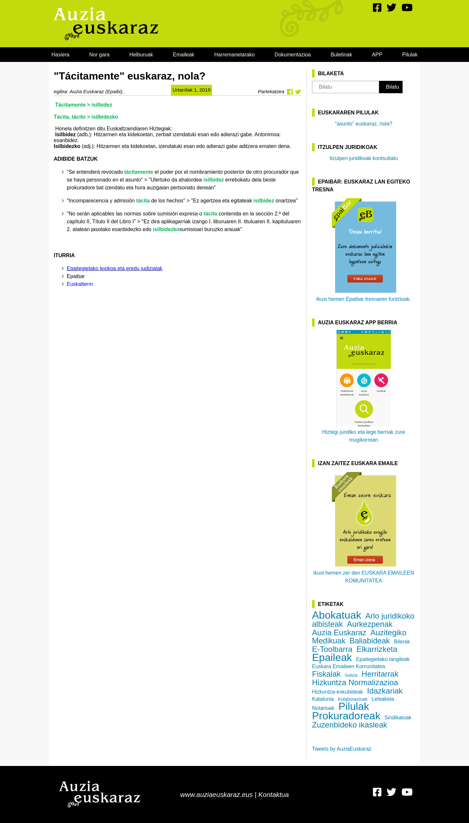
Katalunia (323, 699)
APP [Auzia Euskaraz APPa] (377, 54)
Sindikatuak (397, 717)
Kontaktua (273, 794)
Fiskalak (326, 673)
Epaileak (332, 657)
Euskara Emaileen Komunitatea (348, 666)
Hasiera (60, 54)
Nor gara (99, 54)
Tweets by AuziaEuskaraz (341, 749)
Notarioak (323, 708)
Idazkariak (385, 690)
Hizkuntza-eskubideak (337, 692)
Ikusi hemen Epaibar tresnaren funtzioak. (363, 249)
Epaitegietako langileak (383, 659)
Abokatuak (336, 615)
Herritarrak (380, 673)
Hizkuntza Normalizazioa (355, 682)
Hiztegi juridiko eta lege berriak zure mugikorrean (363, 386)
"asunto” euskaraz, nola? (363, 123)
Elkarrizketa (377, 649)
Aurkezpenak (369, 624)
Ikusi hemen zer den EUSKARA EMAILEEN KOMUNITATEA (363, 527)
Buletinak (341, 54)
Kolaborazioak (352, 699)
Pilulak (410, 54)
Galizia (351, 675)
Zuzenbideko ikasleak (349, 724)
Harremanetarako (234, 54)
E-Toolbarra (332, 649)
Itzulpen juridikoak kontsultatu (364, 158)
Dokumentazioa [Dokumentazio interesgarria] (293, 54)
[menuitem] (60, 54)
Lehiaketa (383, 699)
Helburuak (141, 54)
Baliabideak (369, 640)
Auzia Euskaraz (339, 632)
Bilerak (402, 641)
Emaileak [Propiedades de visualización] (183, 54)
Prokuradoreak (346, 716)
